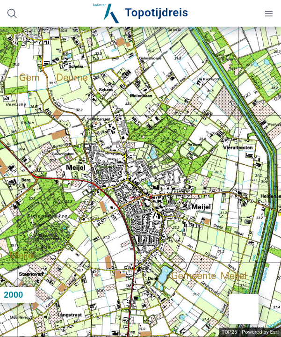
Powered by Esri (260, 332)
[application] (140, 182)
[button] (244, 309)
